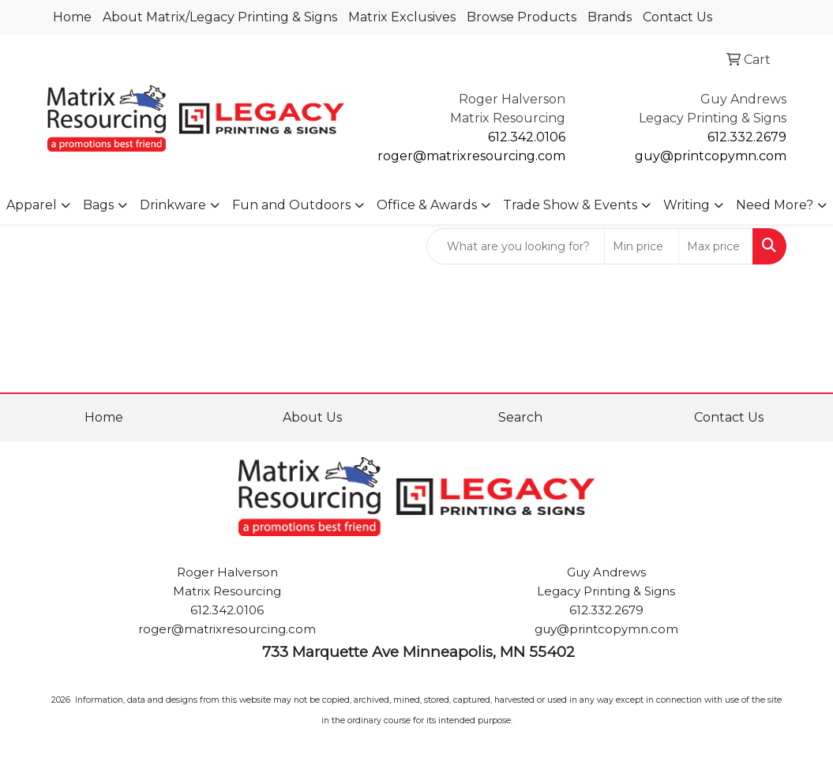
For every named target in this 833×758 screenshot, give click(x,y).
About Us (312, 417)
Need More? (774, 204)
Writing (686, 204)
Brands (609, 16)
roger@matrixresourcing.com (471, 155)
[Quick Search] (515, 246)
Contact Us (677, 16)
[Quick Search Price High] (715, 246)
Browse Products (521, 16)
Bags (98, 204)
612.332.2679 (746, 136)
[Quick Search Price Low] (641, 246)
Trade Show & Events (570, 204)
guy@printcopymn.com (710, 155)
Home (72, 16)
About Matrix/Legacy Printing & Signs (220, 16)
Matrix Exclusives (402, 16)
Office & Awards (427, 204)
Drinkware (173, 204)
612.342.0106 (526, 136)
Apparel (31, 204)
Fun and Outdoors (291, 204)
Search (520, 417)
